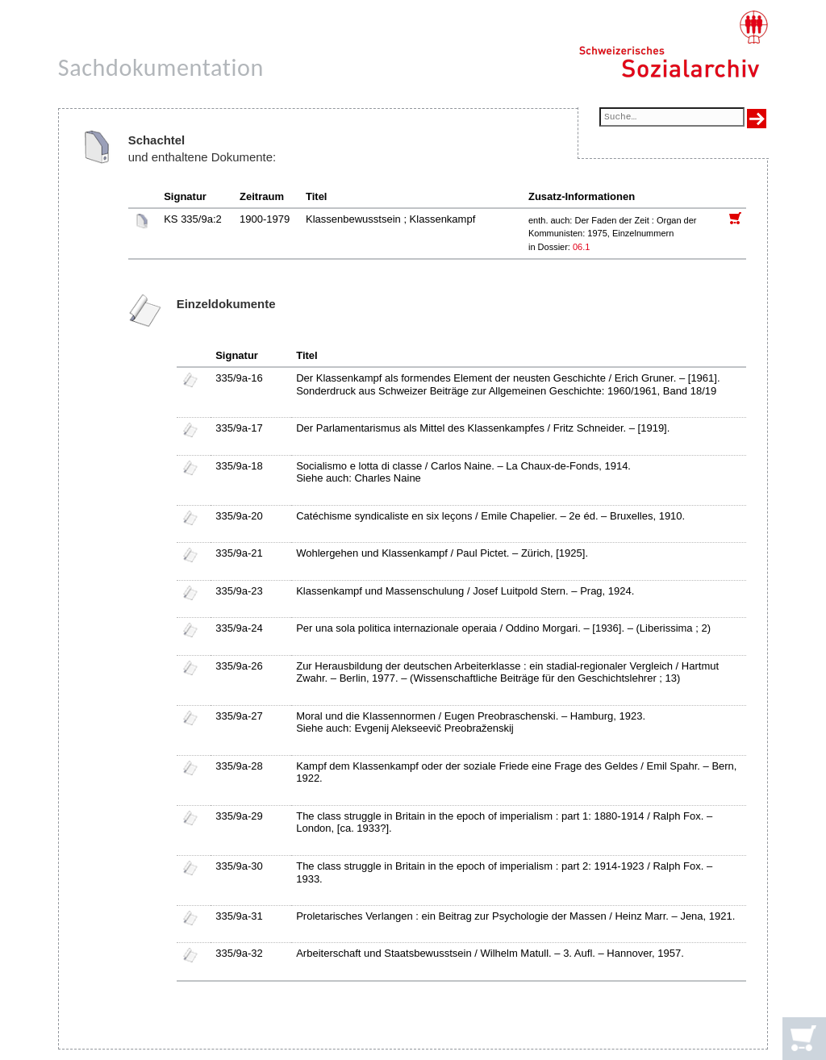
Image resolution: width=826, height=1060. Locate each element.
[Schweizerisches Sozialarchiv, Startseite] (673, 44)
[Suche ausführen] (756, 118)
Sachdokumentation (161, 67)
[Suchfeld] (672, 118)
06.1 (582, 247)
